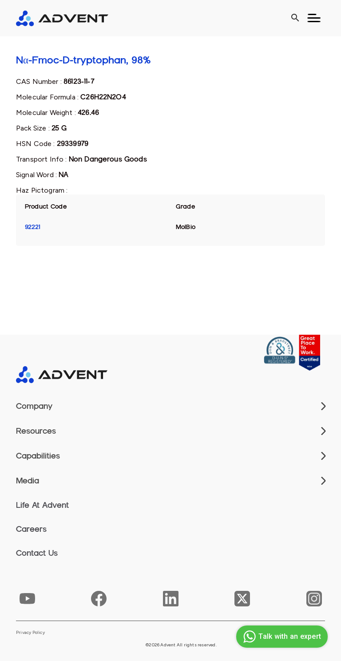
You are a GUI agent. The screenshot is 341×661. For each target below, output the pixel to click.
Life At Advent (42, 505)
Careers (31, 529)
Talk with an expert (281, 636)
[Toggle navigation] (314, 18)
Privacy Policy (30, 632)
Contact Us (37, 553)
